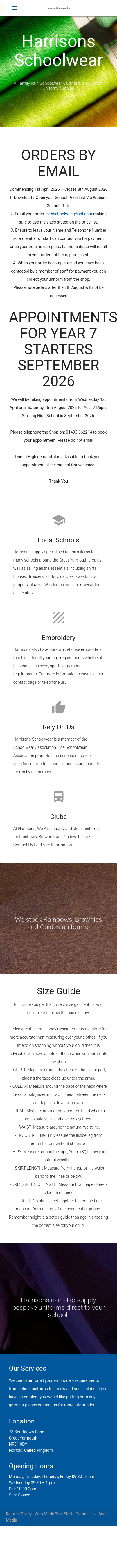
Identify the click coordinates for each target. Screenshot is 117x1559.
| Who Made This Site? (52, 1514)
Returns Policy (19, 1514)
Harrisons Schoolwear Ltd (58, 8)
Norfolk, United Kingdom (31, 1450)
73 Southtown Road (26, 1432)
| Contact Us (84, 1514)
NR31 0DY (18, 1444)
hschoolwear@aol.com (71, 214)
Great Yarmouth (23, 1438)
